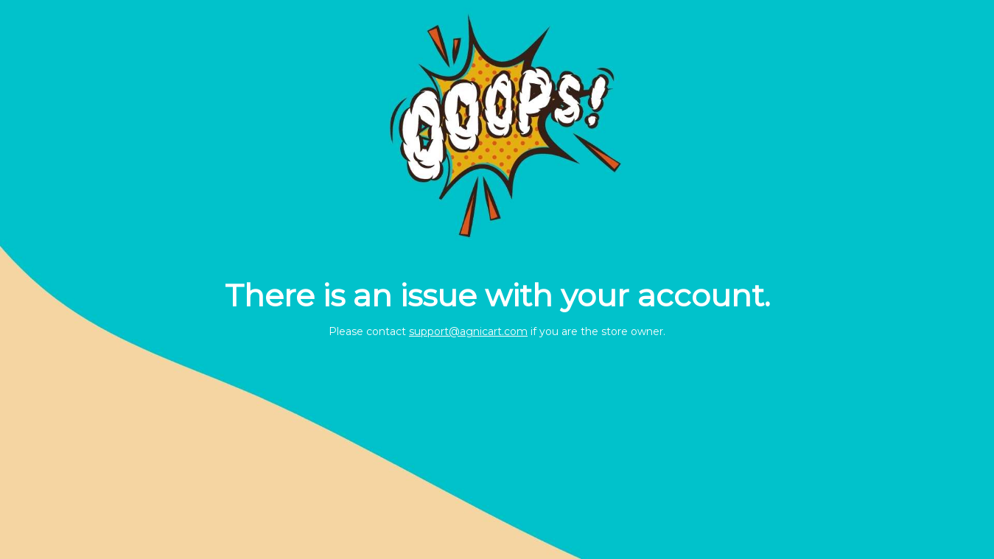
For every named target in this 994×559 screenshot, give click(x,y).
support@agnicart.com (468, 331)
